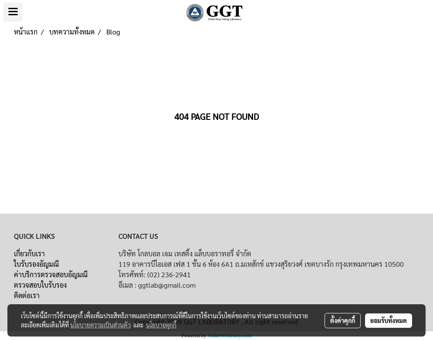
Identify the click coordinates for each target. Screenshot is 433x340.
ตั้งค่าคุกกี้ (342, 320)
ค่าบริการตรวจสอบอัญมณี (51, 274)
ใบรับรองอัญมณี (36, 264)
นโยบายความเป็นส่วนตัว (100, 325)
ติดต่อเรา (27, 295)
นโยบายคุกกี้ (161, 325)
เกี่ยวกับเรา (29, 253)
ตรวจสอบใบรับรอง (40, 284)
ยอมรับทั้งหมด (388, 320)
